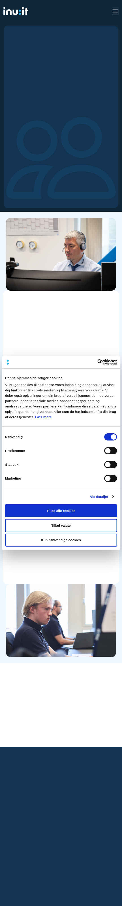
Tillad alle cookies (61, 511)
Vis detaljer (99, 497)
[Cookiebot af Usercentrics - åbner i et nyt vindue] (97, 362)
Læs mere (43, 417)
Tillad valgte (61, 525)
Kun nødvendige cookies (61, 540)
